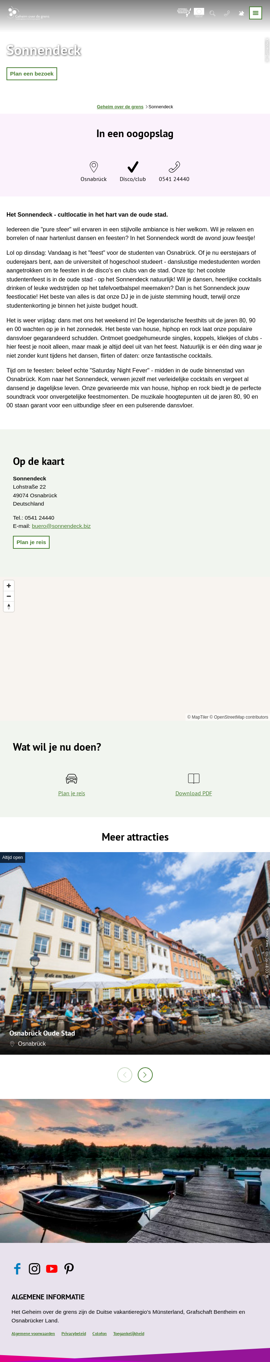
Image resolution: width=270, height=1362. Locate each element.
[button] (31, 73)
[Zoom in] (9, 585)
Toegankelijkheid (128, 1333)
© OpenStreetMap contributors (239, 717)
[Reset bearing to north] (9, 606)
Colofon (99, 1333)
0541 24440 (174, 178)
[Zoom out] (9, 596)
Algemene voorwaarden (33, 1333)
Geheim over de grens (120, 106)
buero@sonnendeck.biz (61, 526)
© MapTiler (197, 717)
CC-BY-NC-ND (267, 962)
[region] (135, 649)
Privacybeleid (73, 1333)
